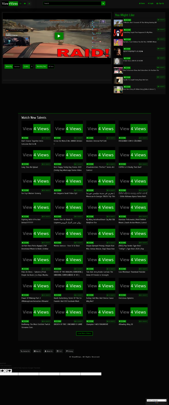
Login (150, 3)
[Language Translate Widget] (156, 400)
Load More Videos (84, 333)
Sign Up (160, 3)
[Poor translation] (8, 370)
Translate (160, 403)
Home (142, 3)
